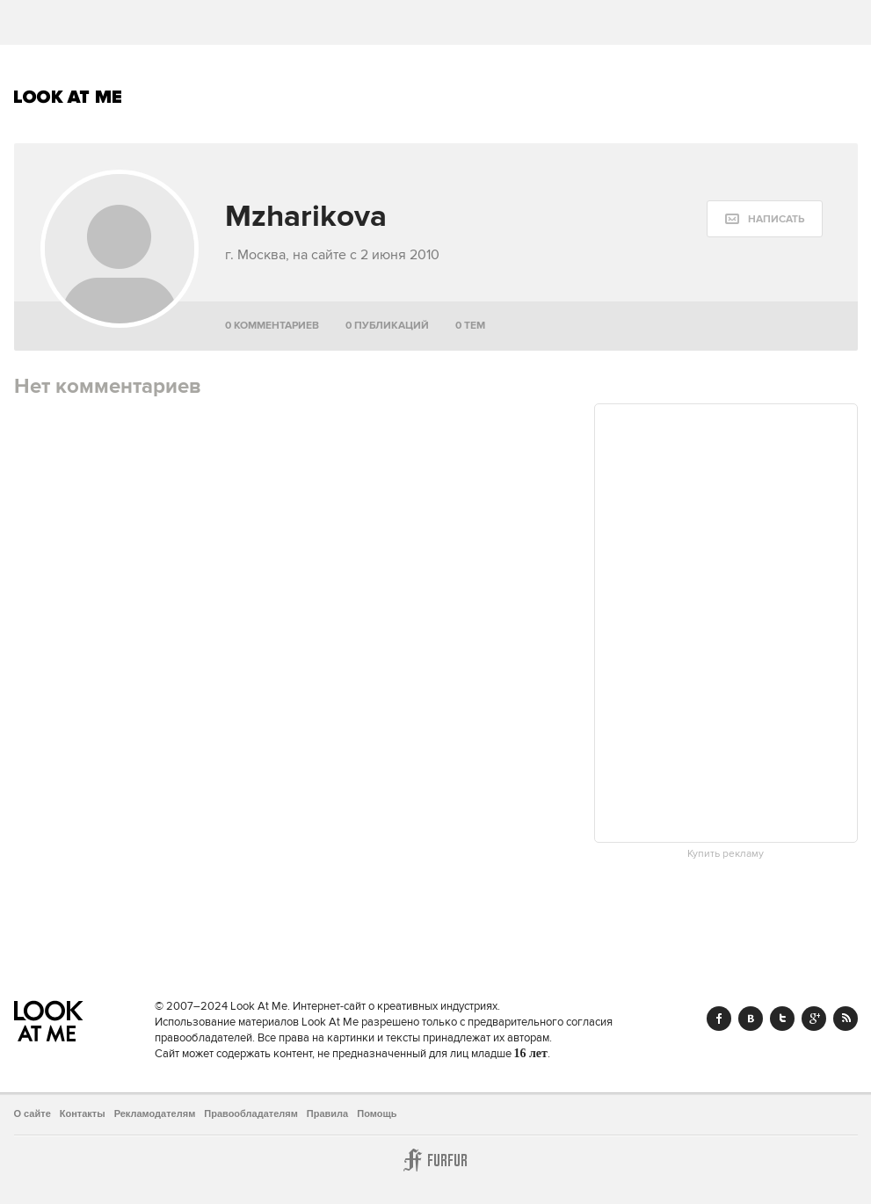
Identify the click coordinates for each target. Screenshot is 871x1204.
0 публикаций (387, 325)
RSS (845, 1018)
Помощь (376, 1113)
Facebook (719, 1018)
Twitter (782, 1018)
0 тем (470, 325)
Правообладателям (251, 1113)
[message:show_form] (765, 218)
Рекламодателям (155, 1113)
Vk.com (750, 1018)
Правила (327, 1113)
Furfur (435, 1160)
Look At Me (68, 97)
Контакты (82, 1113)
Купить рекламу (725, 854)
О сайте (32, 1113)
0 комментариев (272, 325)
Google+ (814, 1018)
